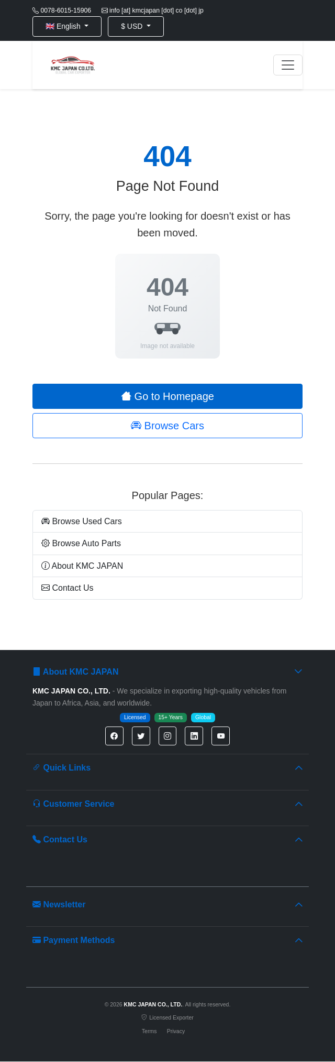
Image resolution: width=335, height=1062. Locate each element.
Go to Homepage (167, 396)
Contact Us (67, 587)
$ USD (132, 26)
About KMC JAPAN (82, 565)
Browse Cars (167, 425)
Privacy (176, 1031)
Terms (149, 1031)
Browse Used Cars (81, 521)
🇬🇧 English (64, 26)
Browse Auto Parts (81, 543)
